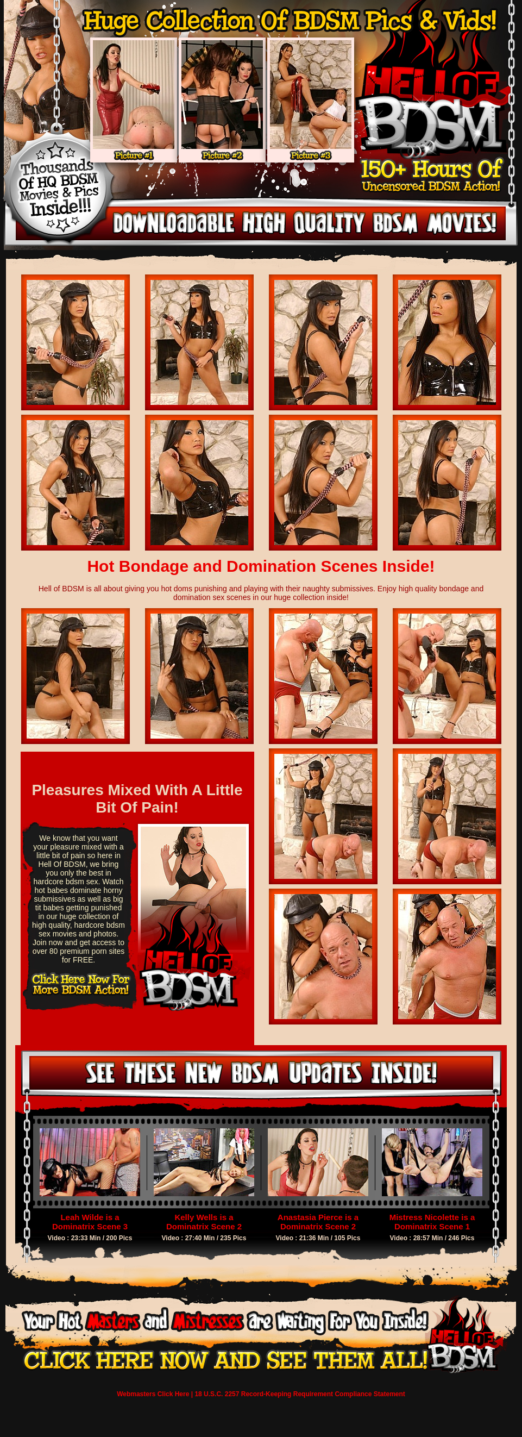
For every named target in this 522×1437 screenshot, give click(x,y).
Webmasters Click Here (153, 1394)
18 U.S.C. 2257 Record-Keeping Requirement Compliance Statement (299, 1394)
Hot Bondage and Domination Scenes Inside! (261, 566)
